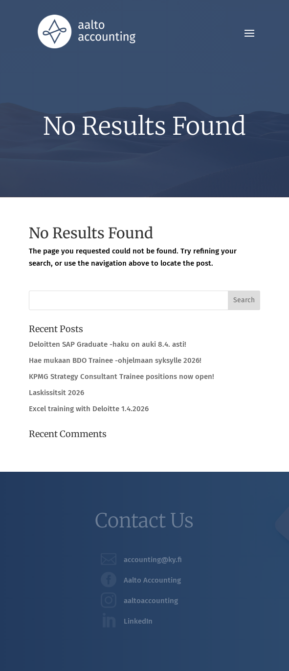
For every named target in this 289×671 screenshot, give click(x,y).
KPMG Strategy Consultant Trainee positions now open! (121, 376)
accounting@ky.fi (153, 559)
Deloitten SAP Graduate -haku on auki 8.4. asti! (107, 344)
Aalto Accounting (152, 580)
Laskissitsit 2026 (56, 392)
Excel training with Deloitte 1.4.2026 (89, 408)
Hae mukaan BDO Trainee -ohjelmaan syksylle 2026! (115, 360)
